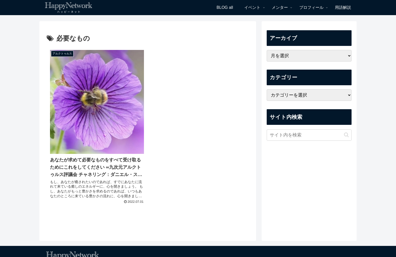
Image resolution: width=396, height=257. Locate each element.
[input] (309, 135)
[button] (346, 135)
